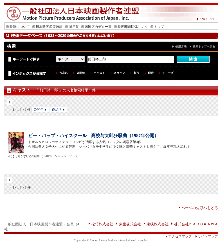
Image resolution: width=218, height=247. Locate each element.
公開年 (81, 72)
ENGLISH (205, 19)
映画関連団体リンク (131, 27)
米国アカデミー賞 (96, 27)
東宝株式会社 (130, 224)
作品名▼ (58, 110)
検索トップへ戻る (204, 46)
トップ (157, 27)
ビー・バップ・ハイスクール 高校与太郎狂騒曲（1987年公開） (93, 135)
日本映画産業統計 (47, 27)
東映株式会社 (157, 224)
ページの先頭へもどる (199, 208)
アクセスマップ (179, 236)
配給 (151, 72)
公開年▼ (40, 110)
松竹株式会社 (102, 224)
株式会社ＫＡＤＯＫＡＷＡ (196, 224)
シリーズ (168, 72)
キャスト (99, 72)
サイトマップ (205, 236)
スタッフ (119, 72)
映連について (18, 27)
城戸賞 (72, 27)
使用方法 (180, 46)
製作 (136, 72)
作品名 (63, 72)
